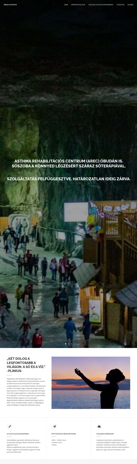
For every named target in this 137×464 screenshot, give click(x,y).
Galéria (130, 5)
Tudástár (120, 5)
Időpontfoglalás (78, 5)
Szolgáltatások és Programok (101, 5)
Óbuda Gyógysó (10, 5)
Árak (66, 5)
